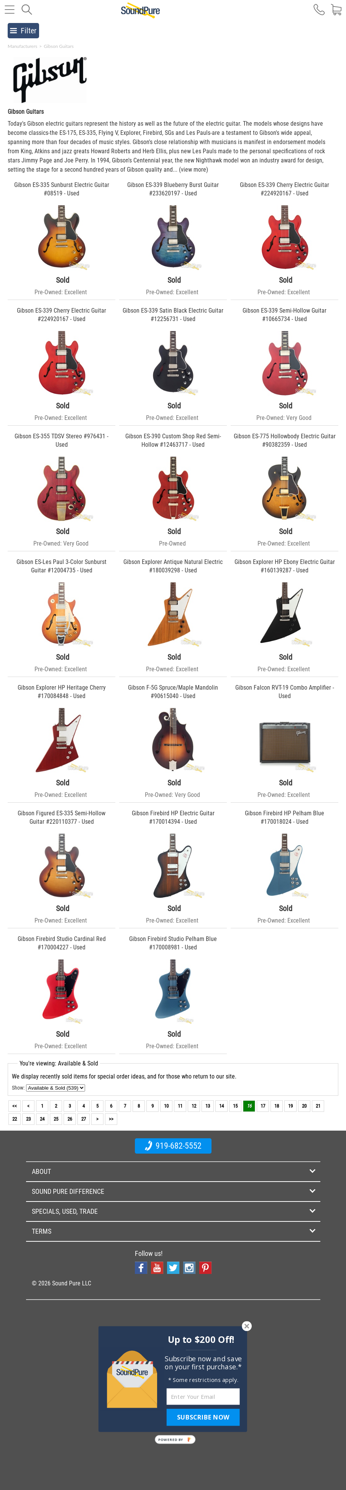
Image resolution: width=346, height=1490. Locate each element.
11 (180, 1106)
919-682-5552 (173, 1146)
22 (14, 1119)
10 (166, 1106)
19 (290, 1106)
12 (194, 1106)
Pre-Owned (172, 543)
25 (56, 1119)
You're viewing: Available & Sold (59, 1063)
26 (69, 1119)
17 (263, 1106)
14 (221, 1106)
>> (111, 1119)
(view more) (193, 169)
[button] (201, 1339)
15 (235, 1106)
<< (14, 1106)
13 (207, 1106)
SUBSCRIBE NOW (203, 1417)
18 (276, 1106)
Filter (23, 30)
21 (318, 1106)
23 (28, 1119)
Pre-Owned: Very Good (284, 417)
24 (42, 1119)
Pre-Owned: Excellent (60, 292)
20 (304, 1106)
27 (83, 1119)
